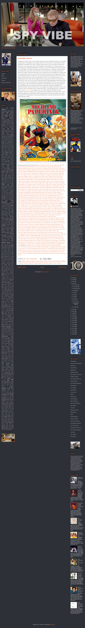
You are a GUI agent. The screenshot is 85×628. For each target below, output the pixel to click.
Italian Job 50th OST (33, 200)
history (12, 230)
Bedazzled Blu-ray (29, 208)
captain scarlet (8, 152)
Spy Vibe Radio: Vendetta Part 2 (44, 186)
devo (5, 185)
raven (6, 345)
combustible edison (6, 163)
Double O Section (74, 376)
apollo (8, 128)
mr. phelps (7, 308)
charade (3, 157)
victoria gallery (8, 414)
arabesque (4, 129)
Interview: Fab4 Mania (26, 222)
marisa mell (11, 287)
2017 (73, 318)
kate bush (10, 262)
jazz (4, 247)
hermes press (5, 230)
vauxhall (9, 412)
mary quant (7, 289)
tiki (13, 403)
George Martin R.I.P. (54, 251)
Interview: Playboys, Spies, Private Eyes (52, 229)
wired (13, 424)
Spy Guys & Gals (74, 418)
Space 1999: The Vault (34, 174)
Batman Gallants (23, 238)
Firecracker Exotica (54, 174)
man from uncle (6, 282)
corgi (13, 165)
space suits (4, 375)
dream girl (3, 192)
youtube (9, 428)
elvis (11, 198)
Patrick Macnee (8, 118)
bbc (8, 137)
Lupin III (23, 203)
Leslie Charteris (74, 398)
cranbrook (8, 169)
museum (8, 310)
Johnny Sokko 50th (27, 232)
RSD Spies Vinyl (38, 187)
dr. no (8, 191)
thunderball (4, 403)
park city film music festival (9, 325)
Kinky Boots (11, 115)
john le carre (11, 255)
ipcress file (11, 236)
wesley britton (11, 420)
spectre (7, 375)
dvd (11, 192)
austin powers (10, 132)
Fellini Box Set (55, 187)
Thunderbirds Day (35, 202)
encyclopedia (4, 199)
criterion (8, 170)
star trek (6, 382)
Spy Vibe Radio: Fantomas (40, 206)
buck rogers (11, 149)
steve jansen (4, 383)
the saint (10, 399)
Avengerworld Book (37, 253)
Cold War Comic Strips (44, 226)
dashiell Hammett (10, 172)
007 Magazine (74, 361)
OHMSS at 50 (24, 200)
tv (11, 407)
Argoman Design (26, 251)
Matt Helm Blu (41, 181)
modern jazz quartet (9, 303)
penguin (12, 329)
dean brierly (9, 180)
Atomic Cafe (25, 210)
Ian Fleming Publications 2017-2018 (45, 227)
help (6, 228)
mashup (12, 289)
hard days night (7, 227)
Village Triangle (39, 238)
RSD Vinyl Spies (32, 194)
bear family (3, 138)
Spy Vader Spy (53, 178)
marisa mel (6, 287)
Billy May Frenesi (38, 178)
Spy (50, 222)
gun (9, 226)
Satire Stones (24, 216)
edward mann (4, 195)
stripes (3, 384)
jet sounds (3, 252)
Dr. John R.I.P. (55, 202)
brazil (8, 145)
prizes (12, 342)
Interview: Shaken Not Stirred (45, 234)
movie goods (8, 307)
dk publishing (6, 186)
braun (6, 145)
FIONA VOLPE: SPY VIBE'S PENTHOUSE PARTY (80, 590)
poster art (9, 340)
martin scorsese (4, 288)
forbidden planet (7, 208)
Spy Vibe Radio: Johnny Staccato (30, 181)
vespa (6, 413)
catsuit (6, 155)
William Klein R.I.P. (34, 166)
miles (4, 299)
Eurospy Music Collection (32, 213)
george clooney (5, 216)
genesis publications (9, 215)
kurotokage (7, 267)
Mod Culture (73, 405)
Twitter (80, 127)
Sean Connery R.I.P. (47, 184)
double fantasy (11, 187)
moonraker (4, 306)
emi (13, 198)
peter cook (8, 332)
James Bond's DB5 (40, 194)
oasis (13, 316)
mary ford (9, 288)
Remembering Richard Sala (37, 192)
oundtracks (3, 321)
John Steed (5, 115)
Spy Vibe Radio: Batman (44, 179)
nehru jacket (7, 312)
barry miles (8, 136)
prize (9, 342)
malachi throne (4, 281)
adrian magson (4, 122)
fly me (3, 208)
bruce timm (11, 147)
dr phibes (7, 190)
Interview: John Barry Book (43, 210)
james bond (6, 242)
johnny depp (5, 258)
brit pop (9, 146)
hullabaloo (12, 232)
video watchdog (7, 415)
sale (3, 362)
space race (11, 374)
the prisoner (5, 399)
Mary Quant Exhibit (38, 208)
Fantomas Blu (56, 206)
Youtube (3, 80)
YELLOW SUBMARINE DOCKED (80, 533)
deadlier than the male (9, 179)
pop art (12, 339)
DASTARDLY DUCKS (25, 58)
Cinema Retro (10, 111)
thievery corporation (10, 402)
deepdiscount (6, 181)
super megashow (10, 385)
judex (12, 259)
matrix (3, 290)
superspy (3, 386)
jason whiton (10, 246)
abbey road (9, 120)
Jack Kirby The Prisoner (50, 235)
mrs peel (11, 308)
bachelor (3, 134)
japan (12, 245)
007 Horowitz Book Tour (34, 221)
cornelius (3, 166)
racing (3, 345)
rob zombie (9, 353)
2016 (73, 320)
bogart (7, 143)
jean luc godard (9, 247)
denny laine (11, 181)
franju (12, 208)
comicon (3, 165)
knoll (7, 266)
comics (37, 261)
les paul (10, 270)
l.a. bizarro (11, 267)
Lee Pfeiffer (5, 116)
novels (9, 316)
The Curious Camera (29, 250)
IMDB (3, 75)
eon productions (10, 199)
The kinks (12, 119)
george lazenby (10, 218)
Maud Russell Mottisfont (50, 237)
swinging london (6, 388)
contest (8, 165)
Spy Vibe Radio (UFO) (32, 226)
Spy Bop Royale (74, 416)
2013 (73, 326)
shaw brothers (5, 368)
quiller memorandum (9, 344)
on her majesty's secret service (8, 319)
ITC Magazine (40, 173)
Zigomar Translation (44, 203)
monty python (5, 305)
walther (6, 419)
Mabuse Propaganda (34, 211)
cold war (7, 161)
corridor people (10, 166)
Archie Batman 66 (40, 219)
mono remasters (11, 304)
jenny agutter (4, 249)
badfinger (8, 134)
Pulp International (74, 410)
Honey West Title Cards (35, 198)
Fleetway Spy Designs (26, 190)
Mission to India (53, 226)
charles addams (7, 157)
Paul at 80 (31, 168)
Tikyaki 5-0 (30, 176)
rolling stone (11, 358)
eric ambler (5, 200)
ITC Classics (73, 387)
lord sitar (6, 276)
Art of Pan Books (28, 184)
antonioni (3, 128)
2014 (73, 324)
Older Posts (62, 267)
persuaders (5, 331)
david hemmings (8, 177)
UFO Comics (23, 173)
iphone (3, 237)
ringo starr (4, 353)
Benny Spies (51, 214)
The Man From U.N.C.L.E (76, 427)
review (8, 348)
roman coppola (4, 359)
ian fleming (10, 233)
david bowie (8, 175)
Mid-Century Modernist (75, 403)
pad (6, 324)
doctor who (11, 186)
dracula (12, 191)
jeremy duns (11, 249)
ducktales (62, 261)
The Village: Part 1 (53, 203)
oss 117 (6, 320)
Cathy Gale (4, 111)
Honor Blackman (9, 113)
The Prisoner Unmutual (76, 429)
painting (9, 324)
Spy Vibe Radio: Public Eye (43, 205)
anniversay (11, 127)
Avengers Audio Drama (26, 229)
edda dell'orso (6, 193)
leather (9, 269)
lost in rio (10, 276)
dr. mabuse (4, 191)
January (75, 307)
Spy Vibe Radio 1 (55, 240)
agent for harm (9, 122)
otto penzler (11, 320)
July (74, 292)
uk (13, 408)
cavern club (11, 155)
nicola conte (11, 314)
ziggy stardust (9, 429)
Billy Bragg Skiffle (35, 235)
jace (11, 239)
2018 (73, 316)
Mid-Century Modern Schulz (49, 230)
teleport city (8, 390)
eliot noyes (8, 198)
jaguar (12, 241)
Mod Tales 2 (44, 248)
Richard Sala (73, 412)
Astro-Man (35, 179)
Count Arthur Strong (25, 198)
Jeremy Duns (73, 392)
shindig (12, 369)
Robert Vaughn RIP (42, 243)
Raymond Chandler (5, 119)
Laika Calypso (47, 208)
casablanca (12, 153)
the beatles (10, 394)
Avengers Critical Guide (35, 214)
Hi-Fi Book (55, 171)
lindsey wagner (11, 274)
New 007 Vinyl (55, 184)
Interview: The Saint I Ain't (41, 195)
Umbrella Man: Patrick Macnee (55, 248)
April (74, 298)
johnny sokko (4, 259)
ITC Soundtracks (32, 205)
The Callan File (47, 245)
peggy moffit (7, 329)
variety (6, 412)
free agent (7, 212)
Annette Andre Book (32, 216)
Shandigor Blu (31, 171)
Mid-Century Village (46, 176)
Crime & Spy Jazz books (50, 192)
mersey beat (11, 293)
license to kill (4, 272)
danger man (8, 171)
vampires (10, 411)
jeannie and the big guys (9, 248)
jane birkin (11, 244)
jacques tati (7, 241)
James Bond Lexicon (55, 179)
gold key (12, 224)
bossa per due (11, 144)
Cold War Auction (50, 181)
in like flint (9, 235)
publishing (8, 343)
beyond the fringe (8, 139)
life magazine (11, 272)
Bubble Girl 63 (24, 205)
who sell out (5, 422)
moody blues (11, 305)
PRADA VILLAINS (80, 491)
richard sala (4, 352)
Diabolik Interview (52, 195)
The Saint (73, 432)
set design (8, 367)
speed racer (11, 375)
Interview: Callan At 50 (37, 229)
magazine (11, 279)
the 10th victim (8, 393)
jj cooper (12, 252)
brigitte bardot (4, 146)
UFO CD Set (49, 194)
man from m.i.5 (11, 281)
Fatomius (25, 263)
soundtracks (7, 373)
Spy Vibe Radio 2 (46, 240)
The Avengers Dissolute (76, 423)
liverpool (3, 275)
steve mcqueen (10, 383)
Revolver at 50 (24, 248)
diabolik (42, 261)
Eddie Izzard (47, 232)
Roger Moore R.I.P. (48, 238)
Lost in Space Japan (55, 208)
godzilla (8, 224)
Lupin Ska (28, 203)
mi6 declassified (5, 294)
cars (4, 153)
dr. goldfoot (11, 190)
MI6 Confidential (74, 401)
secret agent (10, 364)
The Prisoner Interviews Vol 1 (47, 221)
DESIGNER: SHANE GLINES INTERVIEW (80, 505)
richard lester (10, 351)
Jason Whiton (75, 206)
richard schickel (11, 352)
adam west (5, 121)
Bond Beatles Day (44, 211)
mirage (7, 300)
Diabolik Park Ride (51, 197)
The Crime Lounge (75, 425)
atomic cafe (11, 130)
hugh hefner (6, 232)
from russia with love (8, 213)
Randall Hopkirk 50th (26, 202)
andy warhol (11, 126)
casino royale (5, 154)
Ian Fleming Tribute (47, 187)
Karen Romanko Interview (35, 248)
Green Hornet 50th (25, 246)
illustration (4, 235)
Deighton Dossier (74, 372)
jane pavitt (8, 245)
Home (42, 267)
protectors (3, 343)
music (12, 310)
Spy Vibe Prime (35, 203)
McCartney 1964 (33, 165)
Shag (72, 414)
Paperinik (29, 90)
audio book (7, 131)
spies (3, 377)
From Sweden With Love (76, 378)
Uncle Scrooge (57, 263)
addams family (11, 121)
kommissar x (11, 266)
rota (8, 359)
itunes (8, 239)
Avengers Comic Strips (32, 243)
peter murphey (8, 333)
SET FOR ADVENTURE (76, 161)
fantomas (20, 263)
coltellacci (12, 161)
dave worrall (8, 174)
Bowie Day (58, 170)
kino (9, 264)
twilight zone (7, 408)
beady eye (12, 137)
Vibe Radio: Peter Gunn (56, 222)
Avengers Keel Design (43, 182)
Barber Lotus (50, 189)
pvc (2, 344)
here (26, 90)
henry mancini (10, 228)
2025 (73, 279)
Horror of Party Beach (39, 218)
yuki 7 (5, 429)
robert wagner (8, 355)
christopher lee (5, 159)
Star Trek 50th (33, 246)
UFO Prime (53, 205)
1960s (27, 261)
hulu (2, 233)
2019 (73, 315)
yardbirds (3, 425)
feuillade (12, 205)
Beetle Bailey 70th (29, 187)
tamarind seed (10, 389)
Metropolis (11, 116)
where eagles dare (5, 421)
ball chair (7, 135)
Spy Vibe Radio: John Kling (40, 168)
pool (8, 339)
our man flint (8, 321)
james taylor (7, 244)
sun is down (6, 384)
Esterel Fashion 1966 (39, 250)
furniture (3, 214)
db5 (2, 179)
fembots (4, 205)
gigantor (8, 222)
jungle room (9, 260)
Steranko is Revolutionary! (28, 195)
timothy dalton (8, 406)
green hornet (10, 225)
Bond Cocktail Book (37, 222)
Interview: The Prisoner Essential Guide (34, 237)
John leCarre (73, 396)
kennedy (9, 263)
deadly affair (4, 180)
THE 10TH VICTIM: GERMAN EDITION (80, 575)
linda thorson (4, 274)
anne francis (5, 127)
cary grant (7, 153)
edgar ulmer (6, 194)
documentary (4, 187)
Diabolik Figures (25, 197)
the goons (4, 396)
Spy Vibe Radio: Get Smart (44, 216)
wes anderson (4, 420)
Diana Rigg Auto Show (47, 253)
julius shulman (4, 260)
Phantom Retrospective (27, 179)
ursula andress (5, 411)
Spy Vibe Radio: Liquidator (55, 211)
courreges (8, 168)
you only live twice (8, 427)
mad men (6, 279)
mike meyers (8, 298)
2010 (73, 332)
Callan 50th (55, 234)
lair (2, 268)
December (75, 284)
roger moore (5, 358)
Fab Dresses (22, 213)
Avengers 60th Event (26, 182)
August (74, 290)
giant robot (4, 222)
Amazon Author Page (6, 82)
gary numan (8, 214)
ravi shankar (11, 345)
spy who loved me (6, 381)
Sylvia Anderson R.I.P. (35, 251)
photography (5, 336)
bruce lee (7, 147)
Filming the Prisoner (54, 246)
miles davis (8, 299)
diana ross (9, 185)
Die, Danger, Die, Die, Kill (76, 374)
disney (45, 261)
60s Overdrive (38, 240)
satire (12, 362)
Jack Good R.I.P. (34, 234)
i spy (5, 233)
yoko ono (3, 426)
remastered (8, 347)
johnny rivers (11, 258)
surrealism (11, 386)
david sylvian (5, 178)
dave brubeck (5, 173)
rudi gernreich (11, 360)
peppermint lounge (5, 330)
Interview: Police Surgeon (27, 242)
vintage (5, 416)
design (3, 184)
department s (4, 182)
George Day (50, 206)
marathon (9, 284)
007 (7, 108)
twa (13, 407)
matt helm (6, 290)
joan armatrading (5, 253)
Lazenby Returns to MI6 (45, 202)
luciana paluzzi (7, 278)
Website (3, 73)
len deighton (4, 270)
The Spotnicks (44, 214)
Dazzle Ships (59, 190)
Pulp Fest (73, 407)
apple (12, 128)
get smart (11, 220)
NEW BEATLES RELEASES (80, 603)
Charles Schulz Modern (43, 200)
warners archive (11, 419)
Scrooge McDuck (38, 263)
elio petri (3, 198)
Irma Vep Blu (34, 182)
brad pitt (3, 145)
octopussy (9, 317)
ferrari (8, 205)
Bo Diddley (21, 235)
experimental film (8, 201)
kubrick (3, 267)
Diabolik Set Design (42, 197)
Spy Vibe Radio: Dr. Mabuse (48, 170)
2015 (73, 322)
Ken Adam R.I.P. (45, 251)
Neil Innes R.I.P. (51, 198)
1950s (23, 261)
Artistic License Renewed (76, 363)
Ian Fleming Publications (76, 383)
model (3, 303)
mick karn (6, 297)
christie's (12, 158)
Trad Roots (56, 189)
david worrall (11, 178)
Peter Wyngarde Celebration (30, 227)
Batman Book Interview (54, 242)
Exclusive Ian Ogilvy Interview (52, 250)
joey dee (9, 253)
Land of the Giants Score (56, 210)
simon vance (7, 370)
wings (7, 424)
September (75, 288)
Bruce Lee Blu (24, 194)
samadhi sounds (7, 362)
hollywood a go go (6, 231)
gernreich (3, 219)
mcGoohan (8, 292)
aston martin (10, 129)
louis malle (11, 277)
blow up (6, 142)
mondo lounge (4, 304)
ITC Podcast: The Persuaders (49, 190)
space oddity (6, 374)
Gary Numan (46, 178)
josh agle (9, 259)
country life (3, 168)
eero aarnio (9, 195)
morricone (8, 306)
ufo (11, 408)
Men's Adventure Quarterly (27, 178)
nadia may (3, 311)
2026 (73, 277)
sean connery (6, 363)
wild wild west (10, 422)
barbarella (11, 135)
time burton (9, 405)
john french (11, 254)
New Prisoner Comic (27, 224)
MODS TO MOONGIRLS (80, 478)
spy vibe (45, 263)
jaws (2, 247)
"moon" (3, 108)
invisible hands (6, 236)
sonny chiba (7, 371)
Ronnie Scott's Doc (53, 182)
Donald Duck (56, 261)
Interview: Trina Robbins (38, 232)
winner (10, 424)
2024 (73, 281)
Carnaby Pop (28, 235)
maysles (5, 292)
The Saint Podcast (42, 189)
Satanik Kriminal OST (29, 240)
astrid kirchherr (5, 130)
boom (10, 143)
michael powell (7, 296)
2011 (73, 330)
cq (10, 168)
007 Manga (29, 253)
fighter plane (10, 206)
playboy (8, 338)
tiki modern (4, 405)
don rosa (50, 261)
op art (9, 319)
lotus (7, 277)
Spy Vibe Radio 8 (26, 230)
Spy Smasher (45, 222)
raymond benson (5, 346)
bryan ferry (4, 149)
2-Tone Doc (34, 186)
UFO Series (73, 436)
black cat (12, 140)
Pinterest (74, 129)
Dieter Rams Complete (25, 186)
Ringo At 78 (58, 218)
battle (7, 137)
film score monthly (6, 207)
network (3, 313)
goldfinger (4, 225)
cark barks (32, 261)
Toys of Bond (73, 434)
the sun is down (8, 400)
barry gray (3, 136)
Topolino (50, 263)
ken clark (6, 263)
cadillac (5, 151)
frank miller (4, 209)
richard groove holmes (9, 350)
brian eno (12, 145)
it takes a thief (8, 238)
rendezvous (4, 348)
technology (4, 390)
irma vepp (6, 237)
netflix (12, 312)
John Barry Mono (33, 210)
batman (12, 136)
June (74, 294)
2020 (73, 313)
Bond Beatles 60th (24, 166)
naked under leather (10, 311)
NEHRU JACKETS (80, 547)
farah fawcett (4, 204)
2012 (73, 328)
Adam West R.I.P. (31, 238)
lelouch (12, 269)
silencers (3, 370)
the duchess (11, 395)
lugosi (3, 279)
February (75, 301)
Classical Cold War (52, 168)
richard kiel (4, 351)
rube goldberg (4, 360)
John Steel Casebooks (37, 190)
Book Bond (73, 365)
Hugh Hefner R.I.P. (25, 234)
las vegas (6, 269)
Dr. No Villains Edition (37, 224)
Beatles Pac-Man (49, 219)
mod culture (10, 301)
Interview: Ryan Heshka (36, 230)
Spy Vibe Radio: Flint (31, 219)
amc (6, 126)
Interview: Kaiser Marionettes (51, 173)
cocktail (3, 161)
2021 (73, 311)
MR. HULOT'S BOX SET (80, 519)
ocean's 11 (4, 317)
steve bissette (11, 382)
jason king (4, 246)
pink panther (7, 337)
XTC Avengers (37, 242)
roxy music (12, 359)
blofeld (3, 142)
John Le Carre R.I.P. (37, 184)
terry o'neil (11, 391)
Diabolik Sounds (33, 197)
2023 (73, 283)
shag (13, 367)
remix (12, 347)
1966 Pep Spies (44, 242)
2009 (73, 333)
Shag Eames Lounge (45, 174)
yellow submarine (10, 425)
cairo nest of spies (10, 151)
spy (2, 378)
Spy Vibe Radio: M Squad (45, 166)
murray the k (4, 310)
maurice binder (8, 291)
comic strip (6, 164)
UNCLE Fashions (52, 243)
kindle (5, 264)
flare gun (12, 207)
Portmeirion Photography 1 (43, 246)
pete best (10, 331)
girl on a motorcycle (8, 223)
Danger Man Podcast (36, 170)
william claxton (5, 423)
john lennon (5, 256)
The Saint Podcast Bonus (31, 189)
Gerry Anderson (74, 381)
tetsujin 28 (3, 393)
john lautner (4, 255)
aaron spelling (4, 120)
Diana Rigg (5, 112)
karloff (7, 262)
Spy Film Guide (29, 245)
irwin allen (11, 237)
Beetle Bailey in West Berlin (45, 213)
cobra (12, 160)
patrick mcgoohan (6, 326)
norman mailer (4, 316)
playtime (12, 338)
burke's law (7, 150)
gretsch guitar (4, 226)
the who (10, 401)
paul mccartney (7, 328)
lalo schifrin (5, 268)
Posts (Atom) (45, 271)
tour (13, 406)
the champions (5, 395)
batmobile (3, 137)
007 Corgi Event (25, 174)
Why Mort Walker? (56, 213)
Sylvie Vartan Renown (50, 218)
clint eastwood (8, 160)
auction (3, 131)
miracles (3, 300)
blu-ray (10, 142)
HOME (72, 158)
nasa (3, 312)
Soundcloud (4, 78)
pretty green (4, 342)
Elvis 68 (43, 235)
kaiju (8, 261)
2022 (73, 309)
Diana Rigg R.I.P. (57, 186)
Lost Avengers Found (38, 245)
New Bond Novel (48, 171)
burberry (3, 150)
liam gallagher (10, 271)
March (74, 299)
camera (3, 152)
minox (12, 299)
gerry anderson (9, 219)
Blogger (52, 624)
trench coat (4, 407)
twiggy (3, 408)
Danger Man (73, 370)
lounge (3, 278)
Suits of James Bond (75, 421)
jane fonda (4, 245)
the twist (6, 401)
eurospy (12, 200)
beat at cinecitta (9, 138)
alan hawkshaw (7, 123)
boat (5, 143)
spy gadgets (7, 378)
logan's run (8, 275)
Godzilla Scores (37, 176)
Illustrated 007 (74, 385)
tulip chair (9, 407)
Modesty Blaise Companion (27, 206)
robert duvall (7, 354)
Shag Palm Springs (39, 171)
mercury (7, 293)
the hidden (9, 396)
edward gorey (11, 194)
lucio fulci (12, 278)
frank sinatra (11, 209)
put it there (12, 343)
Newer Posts (22, 267)
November (75, 286)
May (74, 296)
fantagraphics (4, 202)
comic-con (12, 164)
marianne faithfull (7, 285)
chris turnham (7, 158)
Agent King (25, 168)
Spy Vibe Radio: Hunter (43, 165)
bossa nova (6, 144)
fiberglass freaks (4, 206)
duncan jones (8, 192)
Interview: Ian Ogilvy (28, 218)
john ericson (6, 254)
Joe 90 (72, 394)
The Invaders (25, 221)
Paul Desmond (53, 200)
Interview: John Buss (32, 173)
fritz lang (12, 212)
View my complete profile (76, 256)
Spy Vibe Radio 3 (58, 238)
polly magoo (4, 339)
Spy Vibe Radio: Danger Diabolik (51, 224)
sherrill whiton (7, 369)
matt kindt (10, 290)
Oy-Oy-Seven (24, 226)
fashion (8, 204)
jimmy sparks (7, 252)
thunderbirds (9, 403)
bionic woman (7, 140)
